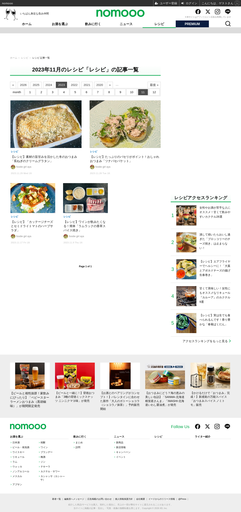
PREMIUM (192, 24)
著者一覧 (56, 499)
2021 (87, 85)
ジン (43, 461)
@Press (182, 499)
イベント (121, 457)
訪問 (78, 447)
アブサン (17, 484)
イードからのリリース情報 (161, 499)
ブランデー (47, 452)
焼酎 (43, 442)
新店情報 (121, 447)
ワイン (44, 447)
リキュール (18, 457)
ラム (14, 461)
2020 (99, 85)
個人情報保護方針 (124, 499)
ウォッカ (17, 466)
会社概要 (140, 499)
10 (131, 92)
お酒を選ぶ (60, 24)
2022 (74, 85)
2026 (23, 85)
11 (143, 92)
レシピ (159, 24)
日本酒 (16, 442)
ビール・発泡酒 (20, 447)
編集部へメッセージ (74, 499)
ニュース (126, 24)
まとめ (79, 442)
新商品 (119, 442)
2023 (61, 85)
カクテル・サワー (50, 471)
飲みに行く (93, 24)
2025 (36, 85)
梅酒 (43, 457)
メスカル (17, 476)
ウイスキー (18, 452)
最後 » (154, 85)
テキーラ (45, 466)
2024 (48, 85)
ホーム (27, 24)
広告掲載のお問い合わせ (99, 499)
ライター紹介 (202, 436)
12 (154, 92)
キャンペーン (123, 452)
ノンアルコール (20, 471)
